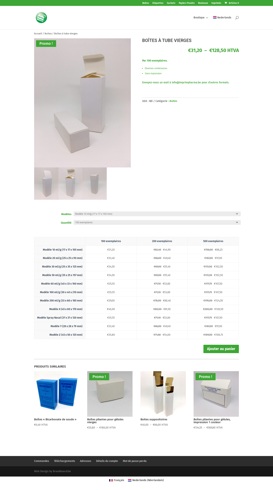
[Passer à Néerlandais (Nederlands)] (146, 480)
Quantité (66, 222)
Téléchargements (64, 461)
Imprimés (216, 3)
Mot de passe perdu (135, 461)
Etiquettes (157, 3)
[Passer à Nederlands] (222, 22)
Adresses (85, 461)
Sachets (171, 3)
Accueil (38, 33)
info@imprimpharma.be (186, 82)
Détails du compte (107, 461)
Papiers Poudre (187, 3)
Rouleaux (203, 3)
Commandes (41, 461)
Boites (145, 3)
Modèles (66, 214)
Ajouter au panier (221, 349)
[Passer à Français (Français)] (116, 480)
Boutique (199, 17)
